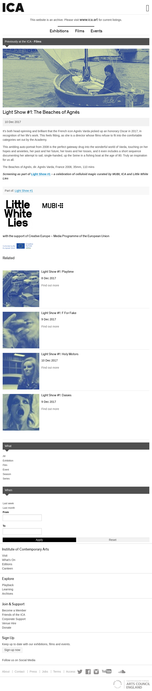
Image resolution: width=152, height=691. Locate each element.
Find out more (50, 285)
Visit (4, 555)
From (6, 512)
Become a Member (14, 610)
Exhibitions (59, 31)
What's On (8, 560)
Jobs (45, 671)
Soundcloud (121, 671)
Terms (57, 671)
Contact (19, 671)
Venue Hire (9, 623)
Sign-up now (12, 650)
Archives (7, 593)
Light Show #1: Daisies (56, 395)
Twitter (79, 671)
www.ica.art (89, 20)
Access (70, 671)
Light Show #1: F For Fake (58, 313)
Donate (6, 627)
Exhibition (8, 460)
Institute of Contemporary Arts (13, 7)
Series (6, 478)
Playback (8, 585)
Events (96, 31)
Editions (7, 564)
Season (7, 474)
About (6, 671)
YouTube (107, 671)
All (4, 456)
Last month (9, 507)
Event (6, 469)
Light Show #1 (24, 190)
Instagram (96, 671)
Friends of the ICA (13, 614)
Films (79, 31)
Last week (8, 503)
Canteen (7, 568)
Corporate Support (14, 619)
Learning (7, 589)
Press (33, 671)
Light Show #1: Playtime (57, 271)
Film (5, 465)
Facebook (88, 671)
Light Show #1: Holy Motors (59, 354)
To (4, 525)
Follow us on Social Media (18, 660)
